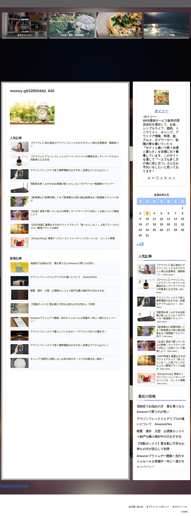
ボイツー (161, 111)
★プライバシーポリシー (157, 506)
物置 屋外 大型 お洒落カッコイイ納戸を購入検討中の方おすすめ (160, 433)
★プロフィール (179, 506)
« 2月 (140, 244)
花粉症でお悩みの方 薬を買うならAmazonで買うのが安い (160, 409)
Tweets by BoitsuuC (14, 485)
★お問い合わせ (135, 506)
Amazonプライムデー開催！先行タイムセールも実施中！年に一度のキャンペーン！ (160, 461)
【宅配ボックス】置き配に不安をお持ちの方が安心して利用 (160, 446)
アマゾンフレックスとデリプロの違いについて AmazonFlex (160, 421)
